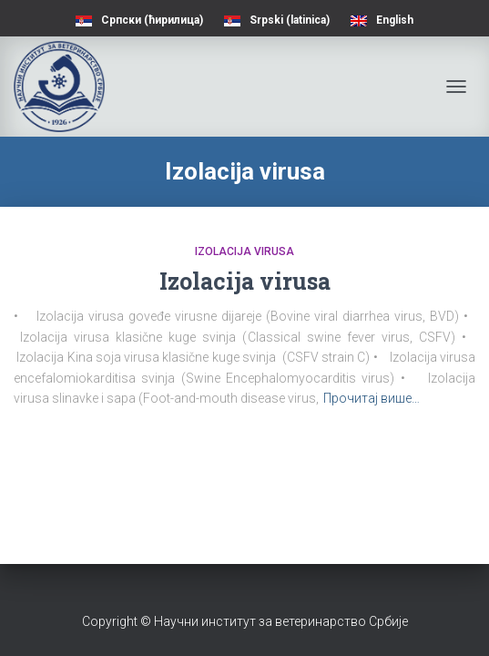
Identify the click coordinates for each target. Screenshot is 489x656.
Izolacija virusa (244, 251)
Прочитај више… (371, 398)
